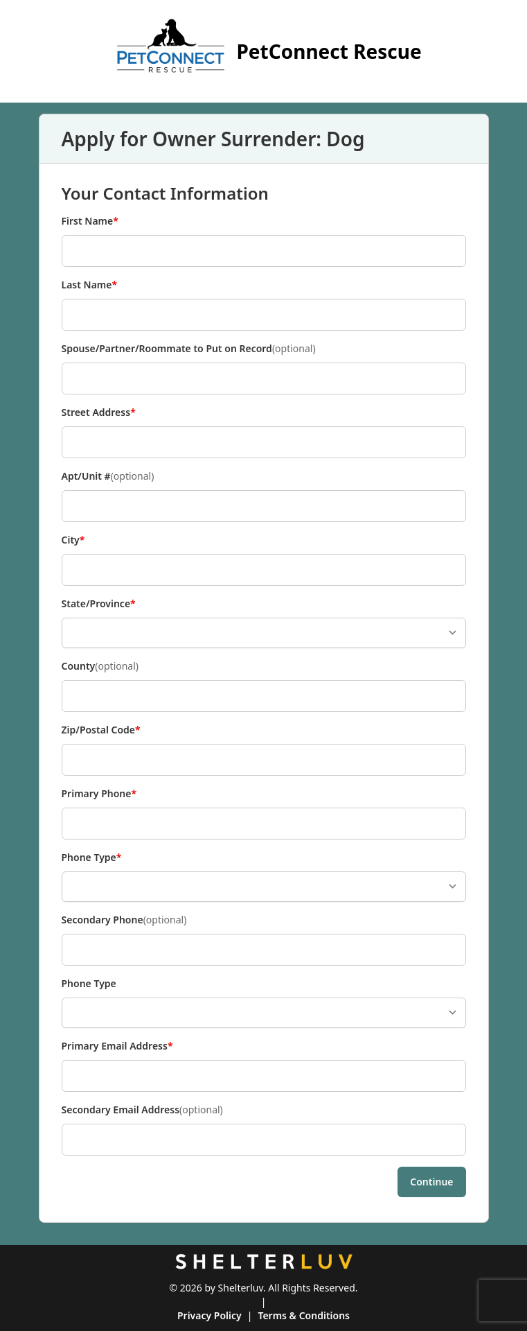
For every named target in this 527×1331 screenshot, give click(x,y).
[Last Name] (263, 314)
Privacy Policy (209, 1315)
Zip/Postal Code (101, 730)
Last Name (90, 285)
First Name (90, 221)
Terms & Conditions (304, 1315)
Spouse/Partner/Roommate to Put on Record (189, 349)
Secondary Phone (124, 920)
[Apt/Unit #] (263, 506)
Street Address (99, 412)
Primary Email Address (117, 1046)
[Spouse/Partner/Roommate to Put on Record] (263, 378)
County (100, 666)
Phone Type (92, 857)
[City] (263, 570)
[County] (263, 696)
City (84, 540)
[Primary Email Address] (263, 1076)
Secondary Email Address (142, 1110)
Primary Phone (99, 794)
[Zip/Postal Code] (263, 760)
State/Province (99, 604)
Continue (431, 1181)
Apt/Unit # (108, 476)
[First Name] (263, 251)
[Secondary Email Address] (263, 1139)
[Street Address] (263, 442)
